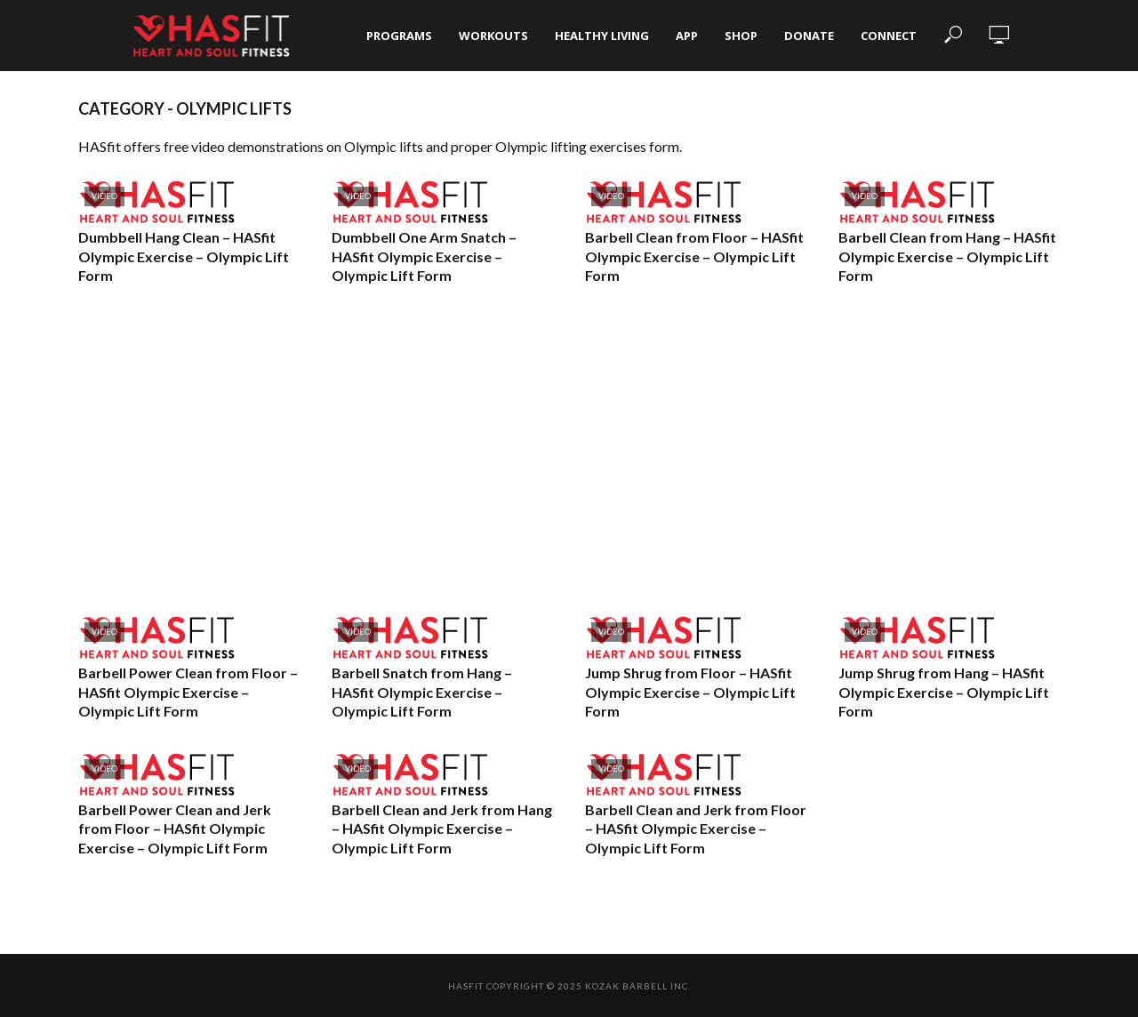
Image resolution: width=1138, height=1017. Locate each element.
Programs (399, 36)
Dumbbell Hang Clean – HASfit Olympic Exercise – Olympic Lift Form (183, 256)
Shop (741, 36)
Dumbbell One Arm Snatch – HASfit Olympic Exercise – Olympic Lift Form (424, 256)
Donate (809, 36)
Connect (889, 36)
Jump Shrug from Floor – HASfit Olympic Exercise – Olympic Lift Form (690, 691)
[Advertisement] (569, 450)
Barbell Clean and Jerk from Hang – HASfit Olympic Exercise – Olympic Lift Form (442, 828)
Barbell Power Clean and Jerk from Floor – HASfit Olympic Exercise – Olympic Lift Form (174, 828)
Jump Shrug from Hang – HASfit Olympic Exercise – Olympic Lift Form (943, 691)
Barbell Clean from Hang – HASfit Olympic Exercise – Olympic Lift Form (947, 256)
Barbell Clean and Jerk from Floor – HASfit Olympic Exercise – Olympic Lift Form (695, 828)
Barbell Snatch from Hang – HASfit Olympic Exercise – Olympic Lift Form (422, 691)
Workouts (493, 36)
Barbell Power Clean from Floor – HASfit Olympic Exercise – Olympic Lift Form (188, 691)
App (687, 36)
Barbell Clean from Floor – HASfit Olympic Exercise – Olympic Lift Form (694, 256)
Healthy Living (602, 36)
